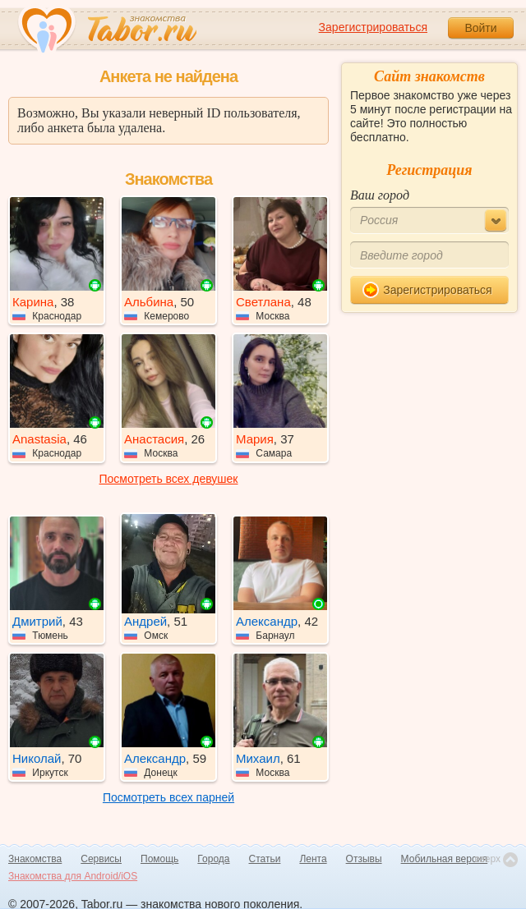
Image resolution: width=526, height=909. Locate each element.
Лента (312, 859)
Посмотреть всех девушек (168, 478)
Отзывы (364, 859)
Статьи (265, 859)
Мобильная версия (444, 859)
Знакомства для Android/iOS (72, 876)
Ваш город (379, 195)
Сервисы (101, 859)
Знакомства (35, 859)
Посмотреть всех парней (168, 797)
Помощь (159, 859)
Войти (480, 27)
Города (213, 859)
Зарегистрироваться (373, 27)
